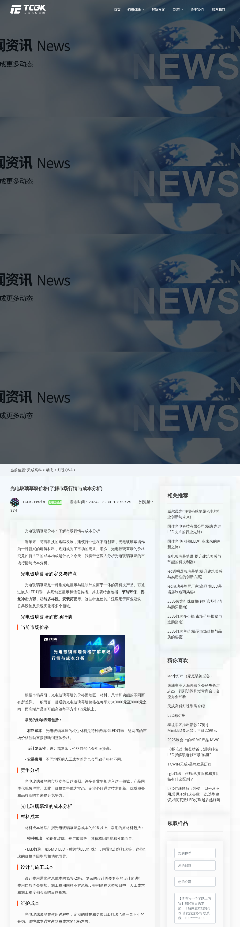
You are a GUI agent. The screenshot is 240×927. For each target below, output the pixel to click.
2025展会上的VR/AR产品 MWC (193, 739)
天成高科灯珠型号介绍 (186, 706)
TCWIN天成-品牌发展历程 (189, 764)
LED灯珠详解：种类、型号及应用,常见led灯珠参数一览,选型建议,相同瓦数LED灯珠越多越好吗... (194, 794)
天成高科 (34, 470)
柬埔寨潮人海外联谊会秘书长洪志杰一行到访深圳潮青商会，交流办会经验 (193, 691)
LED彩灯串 (176, 715)
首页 (117, 9)
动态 (49, 470)
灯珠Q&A (65, 470)
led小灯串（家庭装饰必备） (190, 676)
